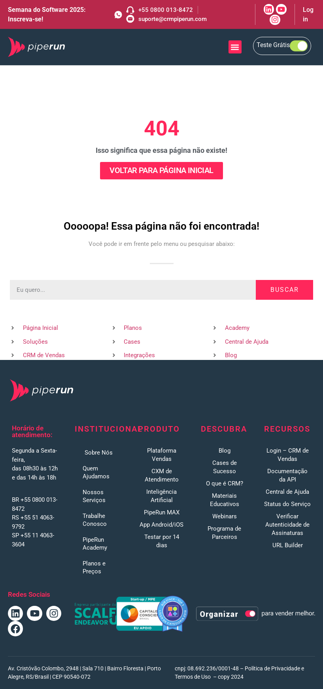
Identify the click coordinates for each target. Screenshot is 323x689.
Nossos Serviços (94, 496)
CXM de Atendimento (162, 475)
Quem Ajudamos (96, 472)
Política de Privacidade (272, 668)
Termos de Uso (193, 677)
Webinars (224, 516)
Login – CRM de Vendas (287, 455)
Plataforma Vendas (161, 455)
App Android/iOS (161, 524)
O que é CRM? (224, 483)
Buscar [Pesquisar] (284, 289)
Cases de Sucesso (224, 467)
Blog (224, 450)
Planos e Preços (94, 567)
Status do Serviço (287, 504)
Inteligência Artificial (161, 496)
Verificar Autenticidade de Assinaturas (287, 525)
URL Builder (287, 545)
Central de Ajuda (287, 491)
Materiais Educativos (224, 500)
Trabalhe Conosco (95, 519)
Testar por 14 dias (161, 541)
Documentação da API (287, 475)
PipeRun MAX (161, 512)
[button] (235, 46)
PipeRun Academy (95, 543)
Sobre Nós (99, 452)
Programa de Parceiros (224, 533)
